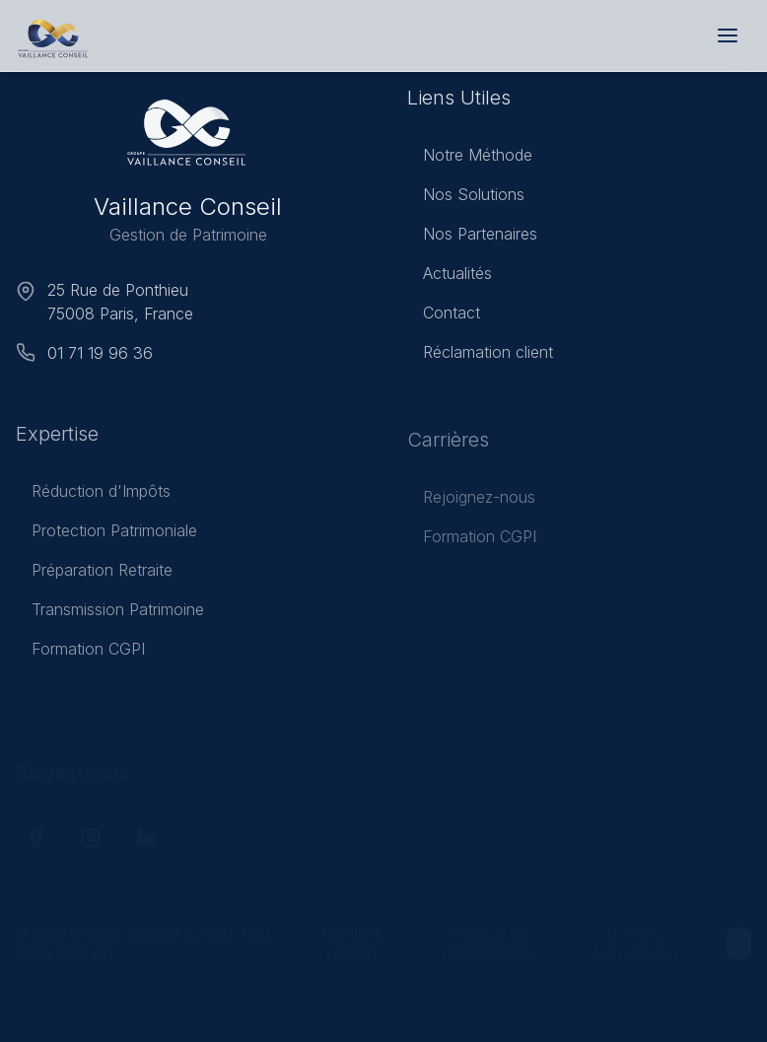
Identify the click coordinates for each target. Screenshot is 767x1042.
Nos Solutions (465, 198)
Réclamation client (480, 356)
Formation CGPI (80, 653)
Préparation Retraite (94, 575)
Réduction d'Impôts (93, 496)
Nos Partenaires (472, 237)
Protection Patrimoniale (106, 535)
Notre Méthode (469, 159)
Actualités (449, 277)
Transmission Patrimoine (110, 614)
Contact (443, 316)
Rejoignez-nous (471, 502)
